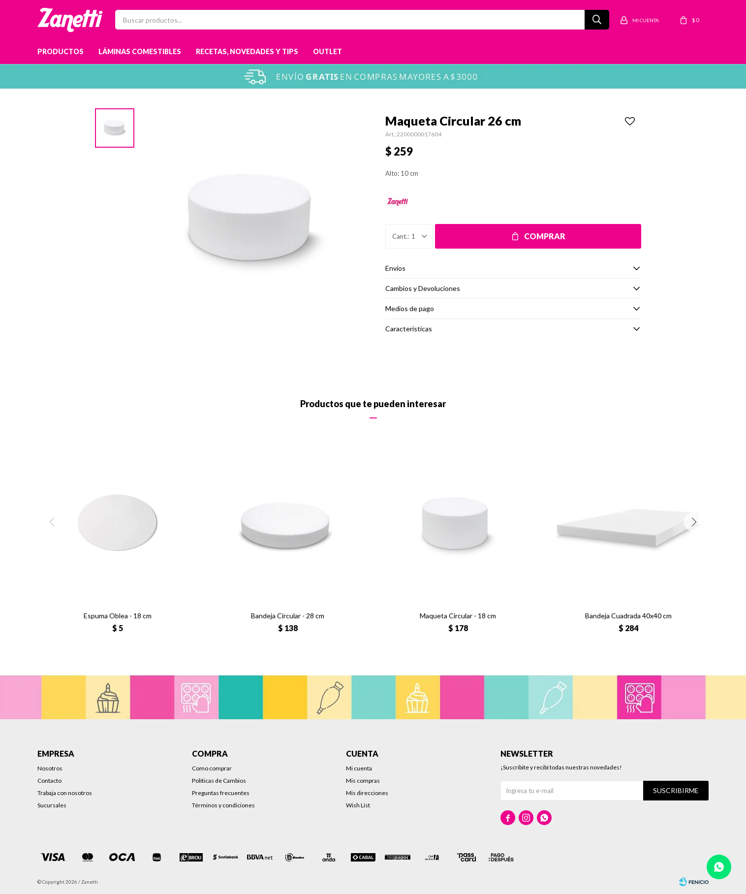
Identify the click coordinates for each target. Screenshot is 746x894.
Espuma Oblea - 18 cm (118, 615)
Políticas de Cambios (219, 780)
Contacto (49, 780)
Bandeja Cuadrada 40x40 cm (628, 615)
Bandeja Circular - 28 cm (287, 615)
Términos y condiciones (223, 805)
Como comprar (212, 768)
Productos (60, 51)
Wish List (358, 805)
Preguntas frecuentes (220, 793)
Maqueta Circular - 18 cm (458, 615)
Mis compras (363, 780)
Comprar (544, 236)
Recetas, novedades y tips (247, 51)
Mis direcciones (367, 793)
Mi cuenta (359, 768)
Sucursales (51, 805)
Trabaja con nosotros (64, 793)
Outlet (327, 51)
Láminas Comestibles (139, 51)
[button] (694, 522)
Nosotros (49, 768)
